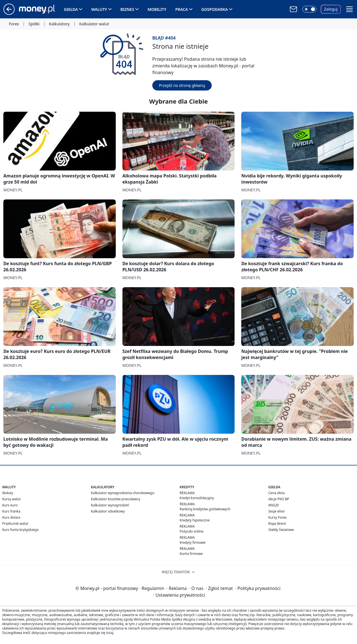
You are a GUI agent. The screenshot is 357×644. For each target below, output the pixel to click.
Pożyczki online (191, 531)
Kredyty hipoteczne (195, 520)
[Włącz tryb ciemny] (309, 9)
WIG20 (273, 505)
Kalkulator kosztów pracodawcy (115, 499)
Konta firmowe (191, 553)
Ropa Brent (277, 523)
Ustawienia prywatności (179, 595)
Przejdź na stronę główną (182, 85)
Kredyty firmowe (193, 542)
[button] (349, 9)
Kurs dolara (11, 517)
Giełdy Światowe (281, 529)
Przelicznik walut (15, 523)
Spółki (33, 23)
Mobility (157, 9)
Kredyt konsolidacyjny (197, 498)
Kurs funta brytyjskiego (20, 529)
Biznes (127, 9)
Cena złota (276, 493)
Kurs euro (10, 505)
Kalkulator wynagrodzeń (110, 505)
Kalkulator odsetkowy (108, 511)
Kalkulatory (59, 23)
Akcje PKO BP (278, 499)
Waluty (99, 9)
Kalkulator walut (94, 23)
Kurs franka (11, 511)
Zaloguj (331, 9)
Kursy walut (11, 499)
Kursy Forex (277, 517)
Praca (181, 9)
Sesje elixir (276, 511)
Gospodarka (214, 9)
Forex (14, 23)
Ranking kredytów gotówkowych (205, 509)
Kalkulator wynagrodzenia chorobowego (122, 493)
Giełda (71, 9)
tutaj (109, 632)
